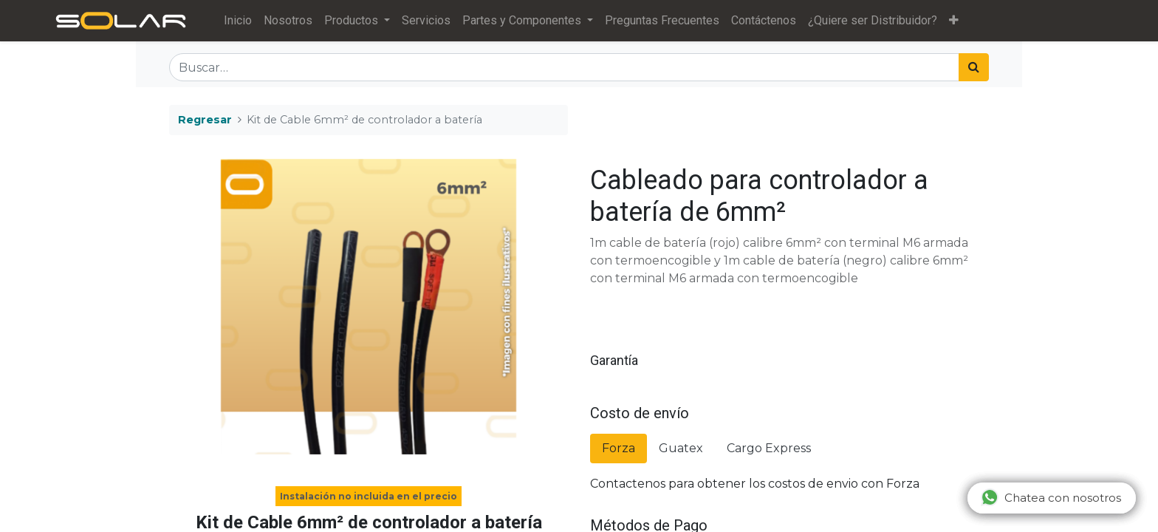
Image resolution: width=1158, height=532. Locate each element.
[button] (958, 20)
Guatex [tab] (681, 448)
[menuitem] (242, 20)
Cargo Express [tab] (769, 448)
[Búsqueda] (974, 67)
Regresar (205, 119)
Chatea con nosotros (1051, 497)
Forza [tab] (618, 448)
